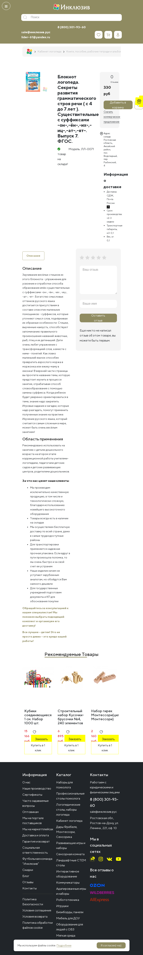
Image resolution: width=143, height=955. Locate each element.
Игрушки (62, 906)
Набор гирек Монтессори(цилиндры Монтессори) (110, 715)
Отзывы (27, 882)
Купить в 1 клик (38, 747)
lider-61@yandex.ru (35, 37)
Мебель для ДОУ (68, 918)
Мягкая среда (65, 935)
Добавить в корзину (118, 105)
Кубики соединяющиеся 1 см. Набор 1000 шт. (38, 717)
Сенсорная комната (70, 854)
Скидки (27, 870)
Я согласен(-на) (111, 945)
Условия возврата (34, 916)
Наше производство (36, 788)
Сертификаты (32, 794)
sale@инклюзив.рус (35, 32)
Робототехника (67, 900)
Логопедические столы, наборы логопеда (68, 809)
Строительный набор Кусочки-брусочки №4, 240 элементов (71, 717)
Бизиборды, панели (69, 912)
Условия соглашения (36, 910)
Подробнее (64, 945)
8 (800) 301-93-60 (72, 27)
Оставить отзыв (98, 318)
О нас (26, 782)
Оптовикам (30, 812)
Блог (25, 876)
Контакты (29, 888)
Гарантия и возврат (36, 841)
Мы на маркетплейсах (37, 829)
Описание (33, 255)
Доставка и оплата (35, 835)
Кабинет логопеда (69, 821)
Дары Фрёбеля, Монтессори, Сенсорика (66, 832)
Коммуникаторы (68, 882)
